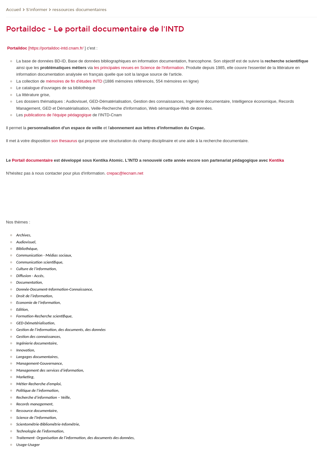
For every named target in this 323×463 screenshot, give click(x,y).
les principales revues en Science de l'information (139, 67)
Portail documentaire (32, 160)
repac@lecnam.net (126, 173)
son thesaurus (64, 140)
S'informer (36, 9)
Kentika (276, 160)
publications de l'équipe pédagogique (57, 115)
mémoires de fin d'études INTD (74, 81)
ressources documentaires (79, 9)
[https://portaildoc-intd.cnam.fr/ (56, 48)
